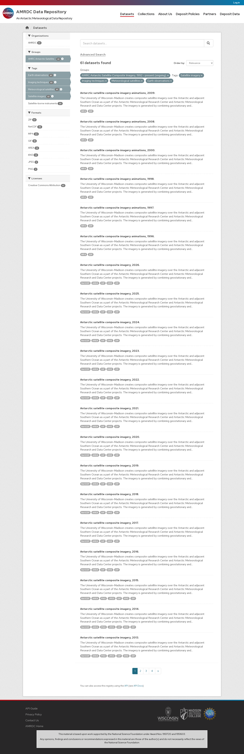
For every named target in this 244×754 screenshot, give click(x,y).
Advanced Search (93, 54)
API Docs (138, 685)
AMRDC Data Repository (41, 11)
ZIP (90, 111)
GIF (103, 283)
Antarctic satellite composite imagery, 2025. (110, 293)
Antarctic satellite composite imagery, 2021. (109, 408)
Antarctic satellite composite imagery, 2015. (109, 580)
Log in (236, 2)
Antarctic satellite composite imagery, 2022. (110, 379)
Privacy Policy (33, 714)
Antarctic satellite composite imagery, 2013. (109, 637)
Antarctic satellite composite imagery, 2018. (109, 494)
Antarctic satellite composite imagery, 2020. (110, 437)
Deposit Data (230, 14)
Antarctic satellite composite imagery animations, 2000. (117, 150)
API (126, 685)
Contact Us (32, 720)
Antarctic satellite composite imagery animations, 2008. (117, 121)
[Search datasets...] (142, 43)
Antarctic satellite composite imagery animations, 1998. (117, 179)
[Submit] (208, 43)
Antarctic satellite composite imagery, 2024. (110, 322)
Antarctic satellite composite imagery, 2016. (109, 551)
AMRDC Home (34, 726)
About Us (165, 14)
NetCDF (85, 283)
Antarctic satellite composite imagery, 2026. (110, 265)
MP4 (83, 111)
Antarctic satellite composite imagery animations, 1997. (117, 207)
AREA (95, 283)
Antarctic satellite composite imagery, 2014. (109, 609)
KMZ (110, 283)
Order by (179, 63)
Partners (209, 14)
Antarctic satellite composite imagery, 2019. (109, 465)
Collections (146, 14)
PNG (103, 598)
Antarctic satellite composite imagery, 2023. (110, 351)
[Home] (27, 28)
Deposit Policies (188, 14)
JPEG (111, 598)
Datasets (127, 14)
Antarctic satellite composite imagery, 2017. (109, 523)
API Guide (31, 708)
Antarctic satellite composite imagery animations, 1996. (117, 236)
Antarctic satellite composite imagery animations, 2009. (117, 93)
